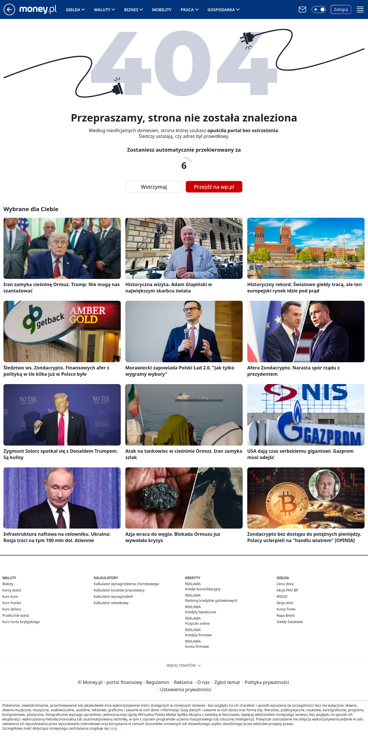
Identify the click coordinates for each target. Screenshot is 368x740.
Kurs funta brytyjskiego (21, 621)
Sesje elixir (285, 602)
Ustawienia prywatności (184, 689)
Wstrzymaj (154, 186)
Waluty (102, 9)
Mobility (162, 9)
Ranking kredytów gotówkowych (211, 600)
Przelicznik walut (15, 615)
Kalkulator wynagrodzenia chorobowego (126, 583)
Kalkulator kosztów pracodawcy (119, 590)
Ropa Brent (286, 615)
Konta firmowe (197, 646)
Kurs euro (10, 596)
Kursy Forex (286, 609)
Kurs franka (11, 602)
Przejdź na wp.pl (214, 186)
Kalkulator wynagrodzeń (113, 596)
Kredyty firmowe (198, 635)
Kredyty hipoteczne (200, 612)
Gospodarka (221, 9)
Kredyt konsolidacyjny (203, 589)
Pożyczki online (197, 623)
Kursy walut (11, 590)
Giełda (73, 9)
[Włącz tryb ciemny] (319, 9)
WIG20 (282, 596)
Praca (187, 9)
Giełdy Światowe (290, 621)
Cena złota (285, 583)
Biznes (131, 9)
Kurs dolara (11, 609)
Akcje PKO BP (287, 590)
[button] (360, 9)
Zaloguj (341, 9)
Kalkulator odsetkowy (111, 602)
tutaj (113, 728)
